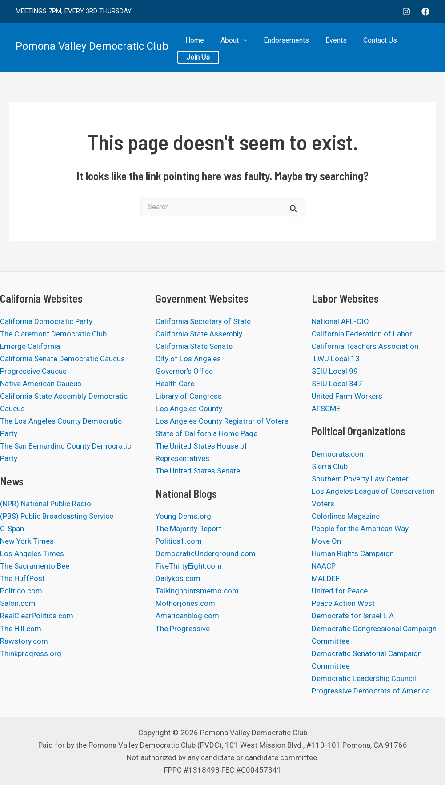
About (230, 47)
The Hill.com (20, 628)
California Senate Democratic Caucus (62, 358)
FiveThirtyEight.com (189, 565)
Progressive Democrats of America (371, 690)
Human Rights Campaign (353, 553)
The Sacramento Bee (34, 565)
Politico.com (21, 590)
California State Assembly (199, 333)
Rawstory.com (24, 641)
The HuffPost (22, 578)
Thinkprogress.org (30, 653)
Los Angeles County (189, 408)
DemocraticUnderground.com (206, 553)
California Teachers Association (365, 346)
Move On (326, 541)
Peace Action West (343, 603)
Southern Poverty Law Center (360, 478)
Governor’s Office (184, 371)
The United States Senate (198, 470)
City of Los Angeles (188, 358)
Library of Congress (189, 396)
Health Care (175, 383)
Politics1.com (179, 541)
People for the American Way (360, 528)
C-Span (12, 528)
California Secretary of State (203, 321)
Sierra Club (330, 466)
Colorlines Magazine (346, 516)
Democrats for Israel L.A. (354, 615)
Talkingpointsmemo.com (197, 590)
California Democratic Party (46, 321)
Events (326, 47)
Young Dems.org (183, 516)
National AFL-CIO (340, 321)
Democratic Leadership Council (364, 678)
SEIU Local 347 (337, 383)
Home (193, 47)
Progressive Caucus (33, 371)
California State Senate (194, 346)
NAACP (324, 565)
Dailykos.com (178, 578)
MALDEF (326, 578)
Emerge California (30, 346)
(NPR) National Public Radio (45, 503)
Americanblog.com (187, 615)
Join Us (410, 47)
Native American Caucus (40, 383)
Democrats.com (339, 453)
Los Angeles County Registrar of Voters (222, 421)
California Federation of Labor (362, 333)
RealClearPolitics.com (36, 615)
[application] (239, 47)
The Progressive (183, 628)
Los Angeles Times (32, 553)
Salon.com (18, 603)
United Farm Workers (347, 396)
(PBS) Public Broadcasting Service (56, 516)
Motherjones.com (185, 603)
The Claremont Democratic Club (53, 333)
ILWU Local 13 (336, 358)
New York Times (27, 541)
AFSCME (326, 408)
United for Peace (340, 590)
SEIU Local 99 (335, 371)
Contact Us (367, 47)
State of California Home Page (206, 433)
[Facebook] (425, 12)
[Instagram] (406, 12)
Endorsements (279, 47)
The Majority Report (188, 528)
